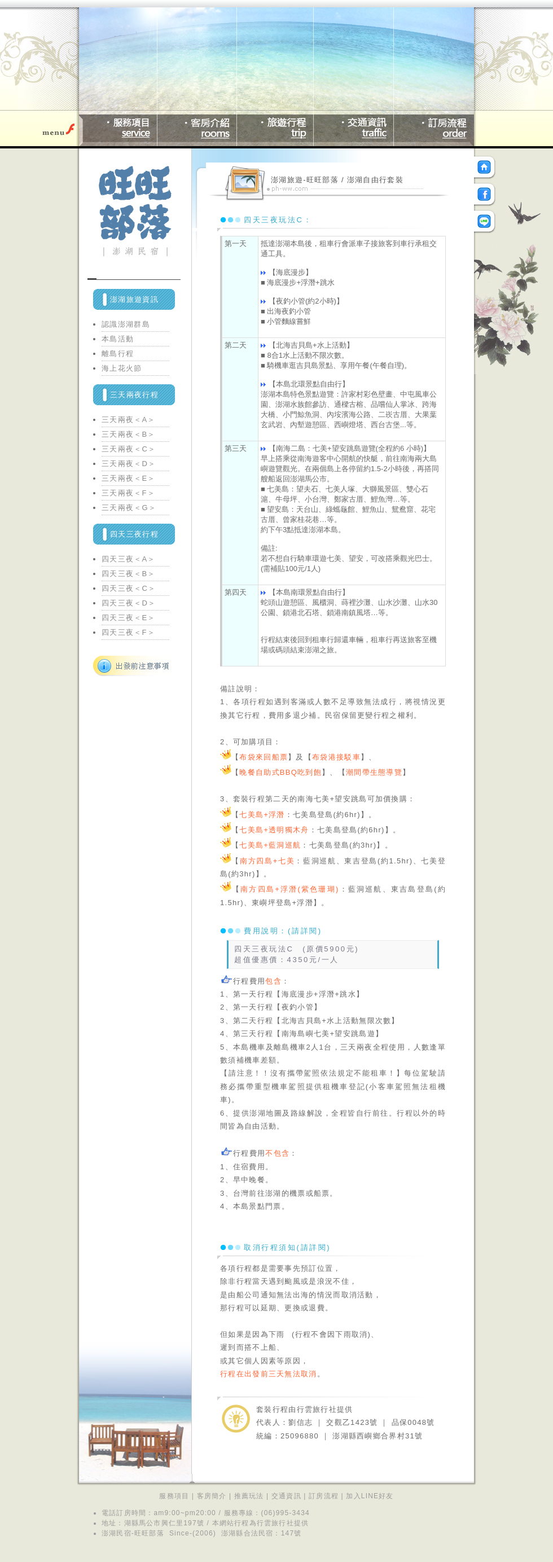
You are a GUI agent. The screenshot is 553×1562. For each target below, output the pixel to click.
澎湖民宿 (116, 1533)
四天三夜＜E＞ (129, 617)
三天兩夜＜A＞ (129, 419)
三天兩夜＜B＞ (129, 434)
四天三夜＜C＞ (129, 588)
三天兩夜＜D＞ (129, 463)
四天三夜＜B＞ (129, 573)
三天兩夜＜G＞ (129, 507)
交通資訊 (286, 1496)
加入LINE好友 (369, 1496)
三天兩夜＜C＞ (129, 449)
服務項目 (174, 1496)
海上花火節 (122, 368)
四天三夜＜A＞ (129, 559)
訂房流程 (324, 1496)
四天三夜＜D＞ (129, 603)
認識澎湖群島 (126, 324)
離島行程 (118, 353)
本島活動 (118, 339)
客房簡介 (212, 1496)
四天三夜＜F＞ (128, 632)
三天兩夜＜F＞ (128, 493)
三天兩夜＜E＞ (129, 478)
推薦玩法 (249, 1496)
